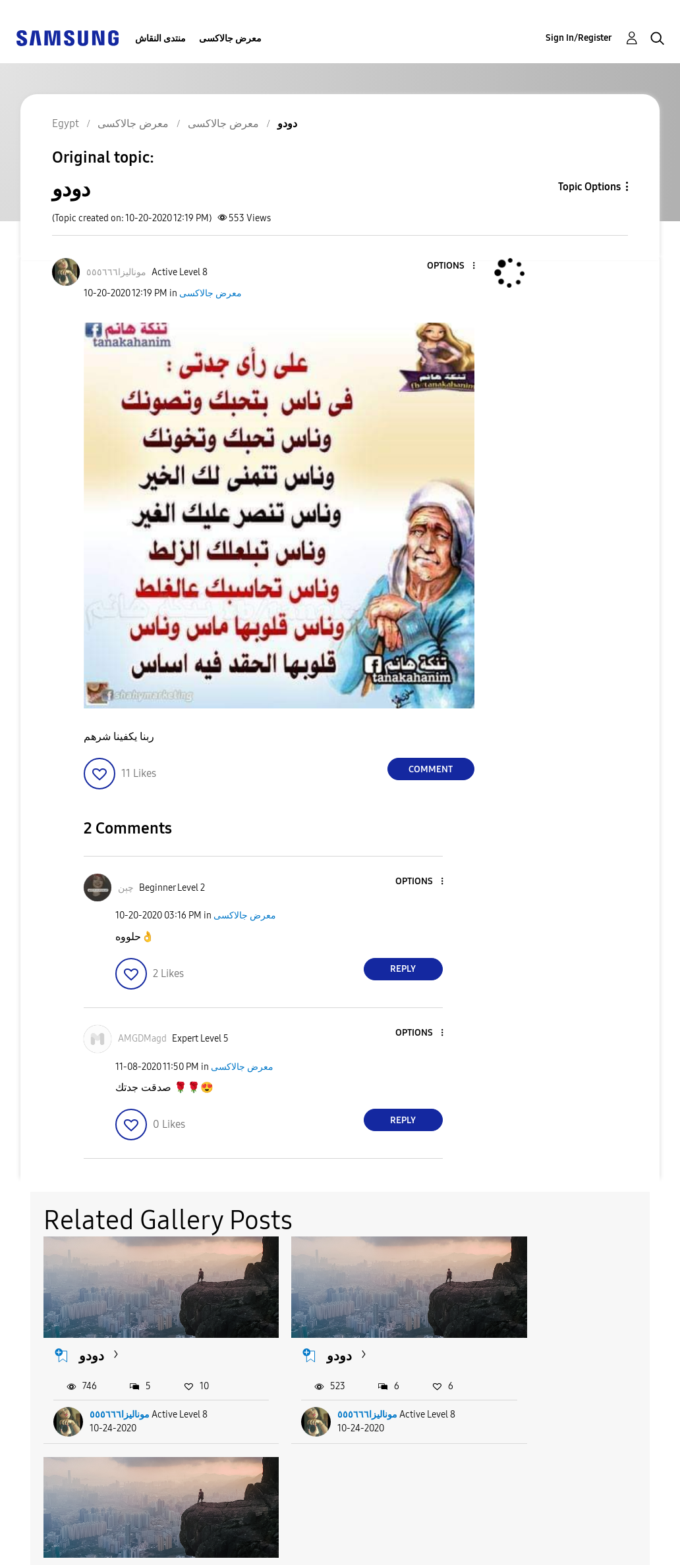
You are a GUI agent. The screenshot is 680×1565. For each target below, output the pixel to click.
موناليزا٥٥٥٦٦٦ (120, 1401)
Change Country (421, 1538)
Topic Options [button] (589, 186)
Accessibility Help (65, 1527)
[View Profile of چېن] (126, 887)
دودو (92, 1342)
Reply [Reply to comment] (403, 968)
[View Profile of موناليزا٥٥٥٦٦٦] (116, 272)
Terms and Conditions (256, 1527)
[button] (451, 266)
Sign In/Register (579, 37)
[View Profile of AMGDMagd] (142, 1038)
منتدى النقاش (160, 38)
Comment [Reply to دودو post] (431, 769)
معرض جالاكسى (230, 38)
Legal (214, 1548)
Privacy (39, 1548)
